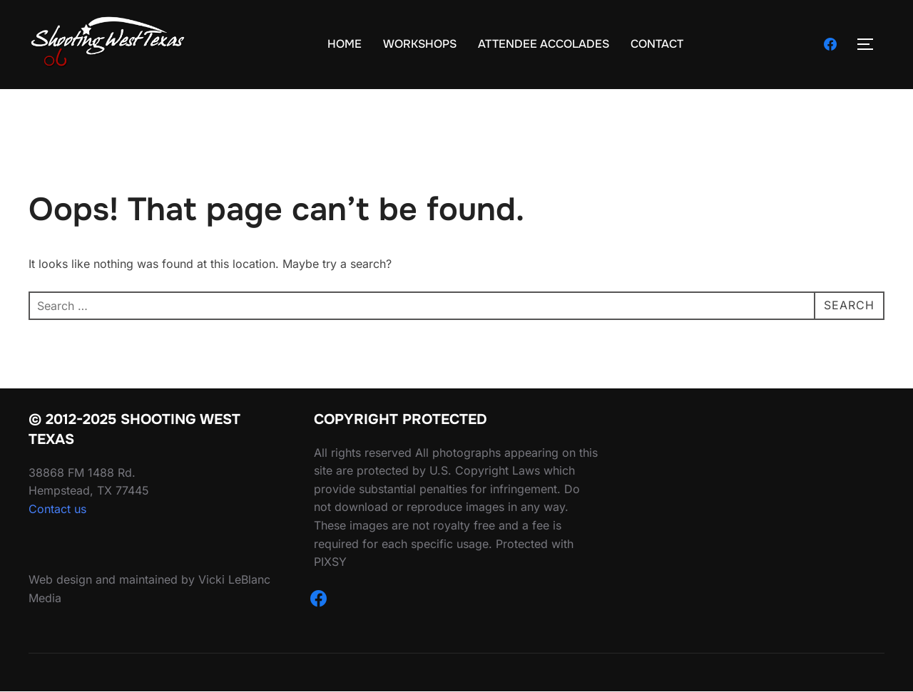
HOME (344, 43)
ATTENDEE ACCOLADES (543, 43)
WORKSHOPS (419, 43)
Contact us (57, 509)
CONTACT (657, 43)
